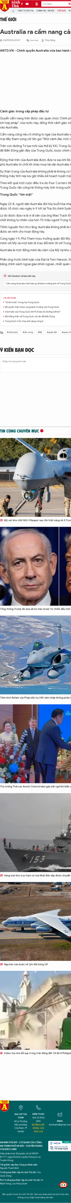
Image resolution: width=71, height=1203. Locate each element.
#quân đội (52, 332)
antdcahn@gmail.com (60, 1124)
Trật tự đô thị (25, 10)
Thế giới (61, 10)
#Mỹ (40, 332)
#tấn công (28, 332)
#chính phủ (12, 332)
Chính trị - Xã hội (45, 10)
